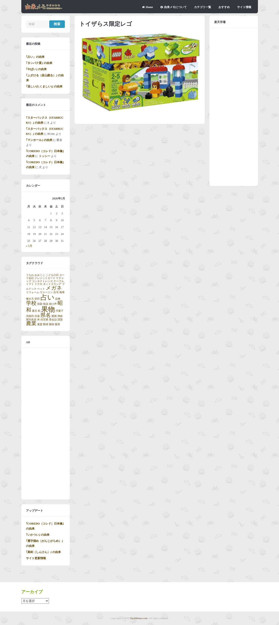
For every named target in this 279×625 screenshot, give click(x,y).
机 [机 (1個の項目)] (39, 311)
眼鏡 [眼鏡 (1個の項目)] (54, 316)
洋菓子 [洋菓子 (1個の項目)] (59, 311)
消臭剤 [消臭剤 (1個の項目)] (30, 316)
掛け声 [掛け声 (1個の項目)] (53, 304)
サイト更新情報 (36, 558)
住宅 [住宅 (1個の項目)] (56, 292)
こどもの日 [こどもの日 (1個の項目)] (52, 275)
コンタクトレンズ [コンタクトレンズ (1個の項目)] (42, 281)
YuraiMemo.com (138, 618)
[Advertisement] (45, 424)
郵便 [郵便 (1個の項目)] (45, 324)
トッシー (44, 156)
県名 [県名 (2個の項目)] (45, 315)
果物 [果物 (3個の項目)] (48, 309)
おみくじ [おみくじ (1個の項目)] (40, 275)
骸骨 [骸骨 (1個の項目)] (57, 324)
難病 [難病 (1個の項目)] (51, 324)
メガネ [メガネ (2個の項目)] (54, 288)
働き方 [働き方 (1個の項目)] (30, 298)
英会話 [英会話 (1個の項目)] (53, 319)
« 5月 (29, 245)
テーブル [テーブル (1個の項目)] (58, 281)
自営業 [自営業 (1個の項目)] (44, 319)
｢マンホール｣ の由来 (39, 140)
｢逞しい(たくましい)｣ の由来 (44, 86)
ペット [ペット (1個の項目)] (41, 289)
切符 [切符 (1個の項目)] (37, 298)
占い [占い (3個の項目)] (47, 297)
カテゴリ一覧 (202, 7)
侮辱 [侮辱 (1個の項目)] (62, 292)
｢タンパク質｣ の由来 (39, 63)
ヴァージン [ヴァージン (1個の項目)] (46, 292)
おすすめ (224, 7)
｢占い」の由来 (35, 56)
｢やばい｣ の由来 (36, 69)
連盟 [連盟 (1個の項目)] (39, 324)
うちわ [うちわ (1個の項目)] (30, 275)
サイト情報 (244, 7)
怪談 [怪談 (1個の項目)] (45, 304)
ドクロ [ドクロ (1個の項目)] (38, 284)
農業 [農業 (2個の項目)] (31, 323)
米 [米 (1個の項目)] (38, 319)
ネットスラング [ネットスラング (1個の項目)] (52, 284)
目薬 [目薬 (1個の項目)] (37, 316)
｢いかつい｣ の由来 (37, 534)
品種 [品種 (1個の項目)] (57, 298)
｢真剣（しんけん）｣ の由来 (43, 552)
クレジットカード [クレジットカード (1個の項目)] (45, 278)
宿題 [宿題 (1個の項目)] (39, 304)
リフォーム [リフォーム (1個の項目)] (32, 292)
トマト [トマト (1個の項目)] (30, 284)
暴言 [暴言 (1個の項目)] (34, 311)
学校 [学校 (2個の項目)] (31, 303)
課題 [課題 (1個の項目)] (60, 319)
